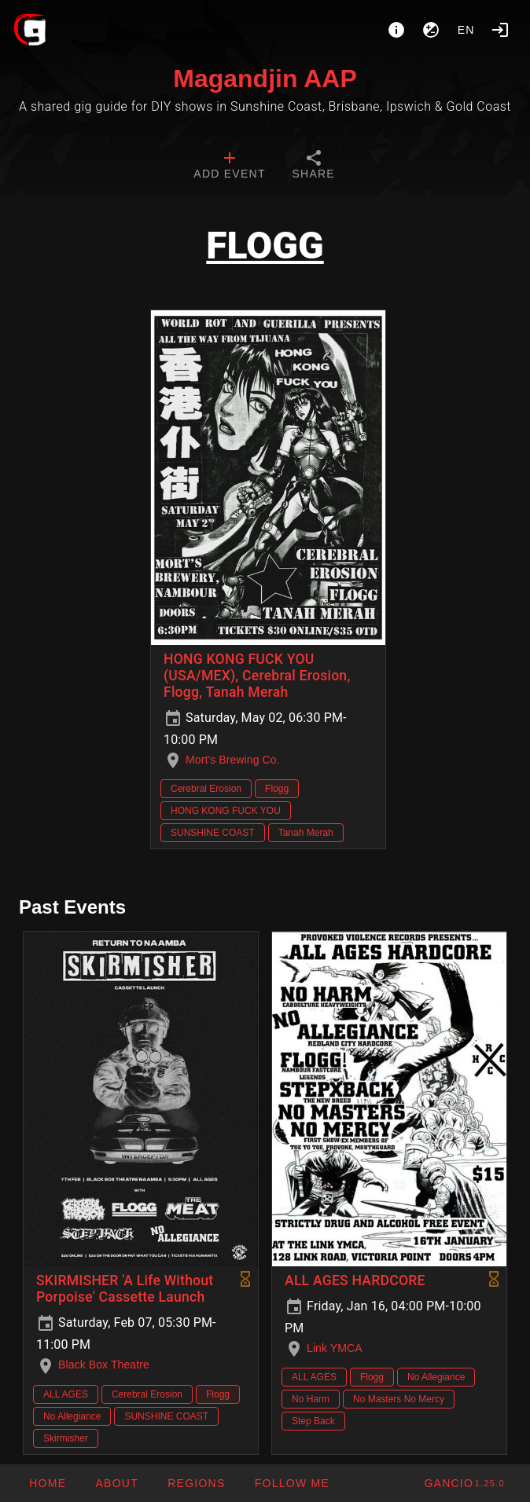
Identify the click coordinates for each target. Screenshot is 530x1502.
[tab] (229, 166)
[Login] (500, 30)
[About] (396, 30)
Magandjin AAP (264, 78)
